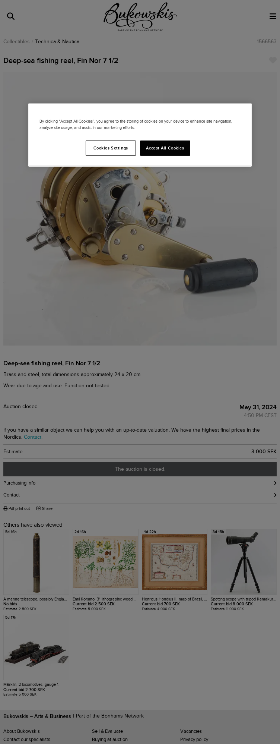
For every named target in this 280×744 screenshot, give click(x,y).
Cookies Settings (110, 147)
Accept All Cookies (165, 147)
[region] (140, 135)
